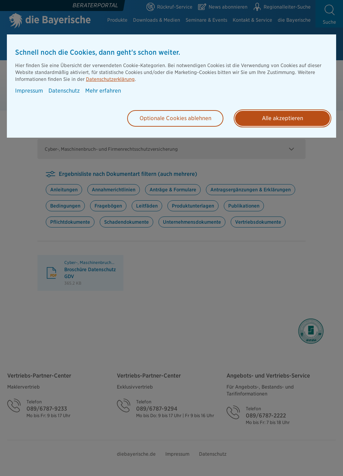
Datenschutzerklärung (110, 79)
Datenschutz (64, 91)
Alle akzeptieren (282, 118)
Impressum (29, 91)
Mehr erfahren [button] (103, 91)
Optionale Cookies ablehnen (175, 118)
